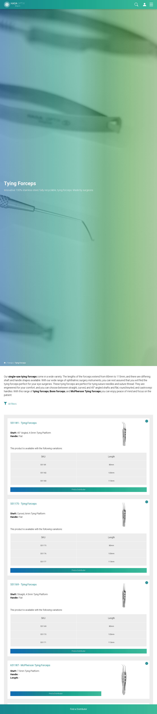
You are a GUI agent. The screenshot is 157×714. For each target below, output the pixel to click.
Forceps (10, 363)
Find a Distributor (56, 694)
